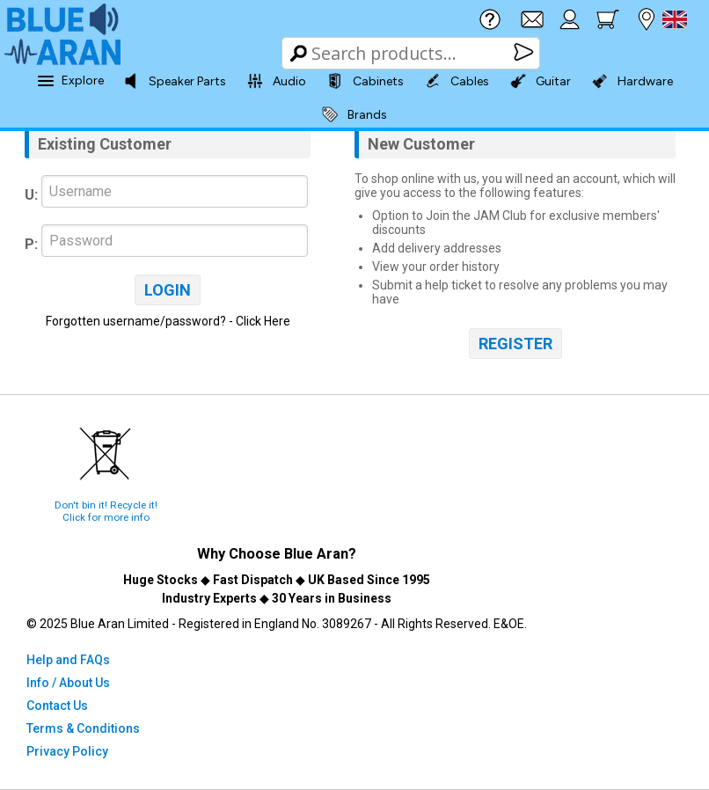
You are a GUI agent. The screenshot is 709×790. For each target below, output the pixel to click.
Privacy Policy (67, 751)
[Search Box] (412, 53)
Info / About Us (68, 683)
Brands (354, 114)
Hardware (632, 81)
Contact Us (57, 706)
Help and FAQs (68, 660)
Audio (276, 81)
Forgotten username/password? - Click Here (168, 321)
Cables (457, 81)
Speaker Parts (174, 81)
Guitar (540, 81)
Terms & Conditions (83, 728)
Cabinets (365, 81)
